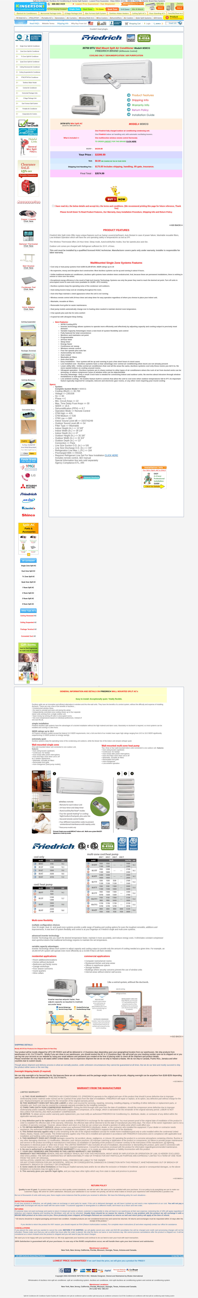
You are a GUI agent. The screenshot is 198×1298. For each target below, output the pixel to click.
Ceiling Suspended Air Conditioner (29, 72)
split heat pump (97, 1296)
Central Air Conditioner (30, 88)
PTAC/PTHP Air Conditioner (29, 77)
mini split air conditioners (74, 1296)
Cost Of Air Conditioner (126, 1296)
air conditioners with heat (141, 1296)
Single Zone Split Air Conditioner (30, 46)
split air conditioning (155, 1296)
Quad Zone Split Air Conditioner (29, 62)
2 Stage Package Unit (29, 98)
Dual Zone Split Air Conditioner (29, 51)
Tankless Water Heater (30, 82)
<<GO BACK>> (176, 225)
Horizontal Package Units (29, 93)
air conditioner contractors (111, 1296)
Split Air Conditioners (30, 1296)
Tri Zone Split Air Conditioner (29, 56)
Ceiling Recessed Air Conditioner (30, 67)
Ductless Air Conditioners (59, 1296)
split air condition (87, 1296)
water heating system (167, 1296)
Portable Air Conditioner (30, 109)
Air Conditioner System (44, 1296)
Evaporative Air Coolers (30, 114)
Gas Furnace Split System (30, 103)
